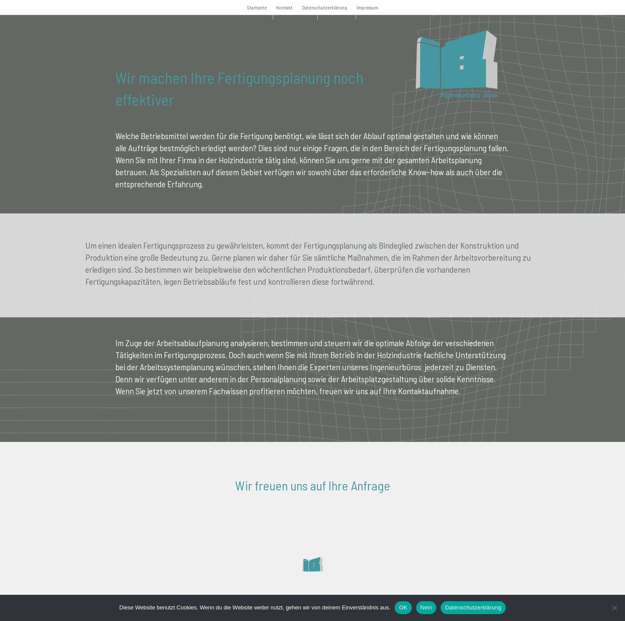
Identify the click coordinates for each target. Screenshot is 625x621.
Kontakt (284, 7)
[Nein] (614, 607)
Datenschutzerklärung (324, 7)
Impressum (367, 7)
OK (403, 607)
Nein (426, 607)
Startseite (257, 7)
